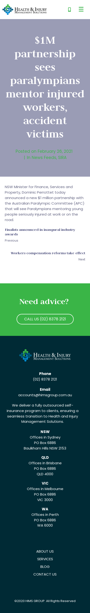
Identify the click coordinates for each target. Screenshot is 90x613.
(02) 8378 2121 (45, 379)
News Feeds (44, 157)
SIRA (62, 157)
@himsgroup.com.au (53, 394)
